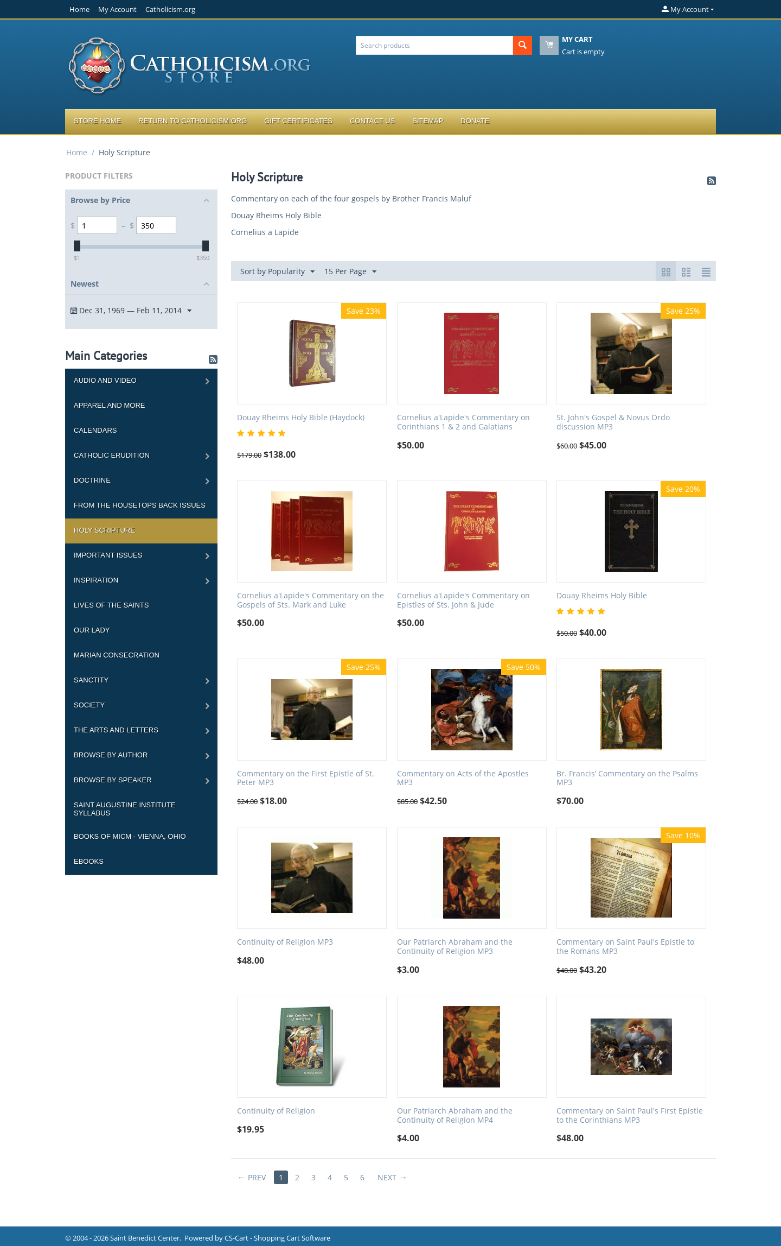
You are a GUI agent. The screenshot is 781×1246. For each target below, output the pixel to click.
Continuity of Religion (276, 1111)
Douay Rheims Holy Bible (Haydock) (300, 417)
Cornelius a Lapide (265, 232)
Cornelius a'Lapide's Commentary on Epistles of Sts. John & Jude (463, 600)
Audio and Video (105, 380)
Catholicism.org (170, 9)
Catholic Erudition (112, 455)
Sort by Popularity (277, 271)
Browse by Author (111, 755)
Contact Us (372, 121)
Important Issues (108, 555)
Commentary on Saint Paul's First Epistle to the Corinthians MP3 (629, 1115)
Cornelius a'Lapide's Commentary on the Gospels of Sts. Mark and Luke (310, 600)
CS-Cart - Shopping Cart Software (277, 1238)
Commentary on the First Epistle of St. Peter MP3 (305, 778)
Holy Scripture (104, 530)
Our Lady (92, 630)
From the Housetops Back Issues (140, 505)
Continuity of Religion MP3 (285, 942)
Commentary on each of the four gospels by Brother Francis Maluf (351, 198)
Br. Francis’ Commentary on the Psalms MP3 (627, 778)
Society (89, 705)
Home (79, 9)
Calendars (95, 430)
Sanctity (91, 680)
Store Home (97, 121)
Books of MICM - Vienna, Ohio (130, 836)
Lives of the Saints (111, 605)
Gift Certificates (298, 121)
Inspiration (96, 580)
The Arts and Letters (116, 730)
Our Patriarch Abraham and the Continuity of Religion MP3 (455, 947)
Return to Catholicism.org (192, 121)
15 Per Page (350, 271)
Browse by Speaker (113, 780)
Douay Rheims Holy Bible (276, 215)
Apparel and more (109, 405)
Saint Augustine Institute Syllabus (125, 809)
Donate (474, 121)
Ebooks (89, 861)
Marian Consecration (116, 655)
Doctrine (92, 480)
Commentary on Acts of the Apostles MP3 (463, 778)
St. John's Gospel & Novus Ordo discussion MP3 (613, 422)
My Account (117, 9)
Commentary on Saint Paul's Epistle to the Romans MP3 (625, 947)
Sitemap (427, 121)
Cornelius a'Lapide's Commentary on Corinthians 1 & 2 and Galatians (463, 422)
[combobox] (434, 45)
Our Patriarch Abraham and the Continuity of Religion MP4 (455, 1115)
